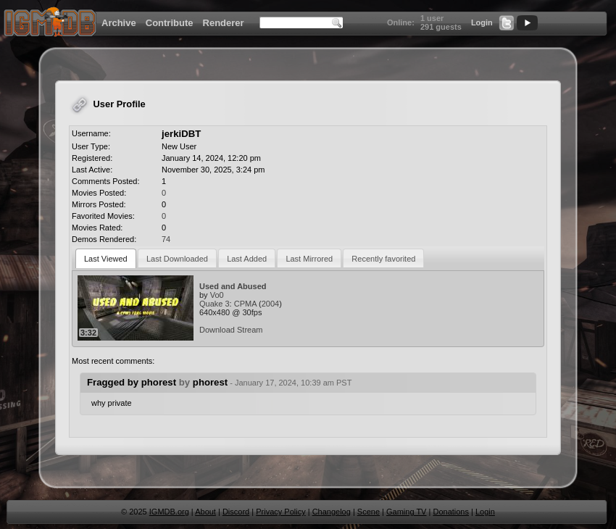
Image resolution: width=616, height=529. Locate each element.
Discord (235, 511)
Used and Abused (233, 286)
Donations (451, 511)
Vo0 (217, 295)
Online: (401, 22)
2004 (270, 303)
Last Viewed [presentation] (106, 258)
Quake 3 (214, 303)
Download (217, 329)
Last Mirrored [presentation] (309, 258)
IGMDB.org (169, 511)
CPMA (245, 303)
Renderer (223, 22)
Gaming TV (406, 511)
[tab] (105, 258)
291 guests (441, 26)
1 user (432, 18)
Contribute (169, 22)
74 (166, 239)
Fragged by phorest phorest (219, 382)
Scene (368, 511)
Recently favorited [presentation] (383, 258)
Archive (118, 22)
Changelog (331, 511)
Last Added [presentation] (247, 258)
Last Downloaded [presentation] (177, 258)
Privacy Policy (280, 511)
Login (482, 22)
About (205, 511)
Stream (249, 329)
